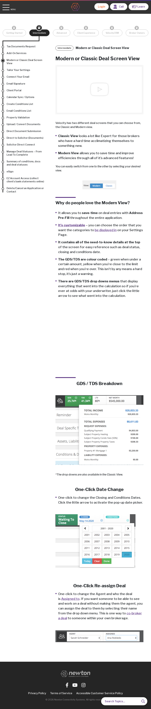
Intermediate (39, 33)
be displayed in (106, 230)
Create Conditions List (20, 104)
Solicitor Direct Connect (21, 144)
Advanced (61, 33)
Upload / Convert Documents (23, 124)
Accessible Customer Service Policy (99, 693)
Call (118, 7)
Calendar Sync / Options (20, 97)
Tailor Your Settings (18, 70)
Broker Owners (137, 33)
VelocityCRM (112, 33)
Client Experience (86, 33)
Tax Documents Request (21, 46)
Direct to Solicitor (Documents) (25, 137)
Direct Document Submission (24, 131)
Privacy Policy (37, 693)
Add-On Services (16, 53)
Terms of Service (61, 693)
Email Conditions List (19, 110)
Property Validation (18, 117)
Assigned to (70, 599)
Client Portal (14, 90)
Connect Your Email (18, 76)
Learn (138, 7)
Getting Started (14, 33)
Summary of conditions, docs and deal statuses (23, 163)
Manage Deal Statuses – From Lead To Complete (24, 153)
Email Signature (16, 83)
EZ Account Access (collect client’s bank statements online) (25, 180)
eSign (10, 171)
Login (101, 6)
